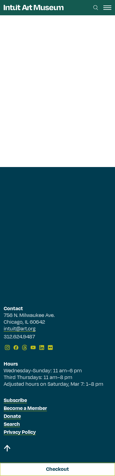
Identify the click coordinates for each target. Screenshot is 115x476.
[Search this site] (95, 7)
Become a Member (25, 408)
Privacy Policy (20, 432)
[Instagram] (7, 347)
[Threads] (24, 347)
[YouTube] (33, 347)
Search (12, 424)
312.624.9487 (19, 337)
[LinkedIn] (41, 347)
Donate (12, 416)
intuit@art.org (20, 329)
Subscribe (15, 400)
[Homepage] (33, 7)
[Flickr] (50, 347)
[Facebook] (16, 347)
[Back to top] (57, 449)
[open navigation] (107, 7)
